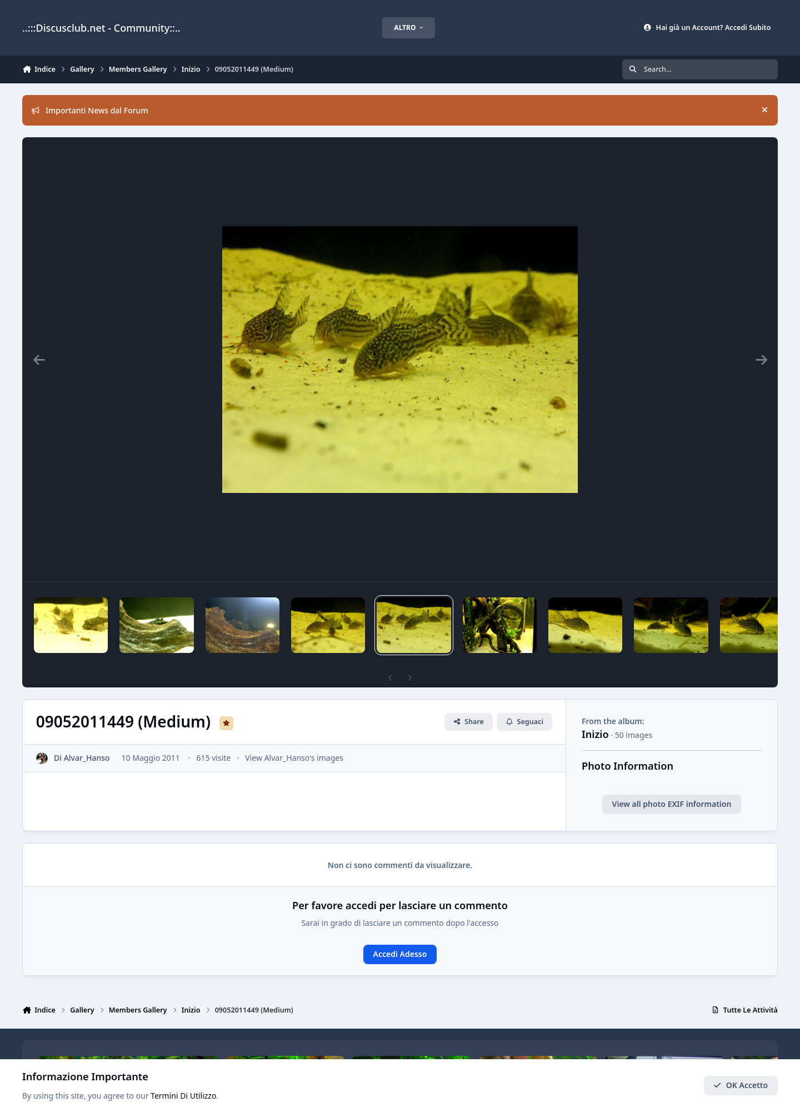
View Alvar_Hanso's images (294, 757)
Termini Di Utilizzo (183, 1096)
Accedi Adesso (400, 954)
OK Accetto (740, 1085)
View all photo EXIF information (672, 804)
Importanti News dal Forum (90, 110)
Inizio (595, 734)
